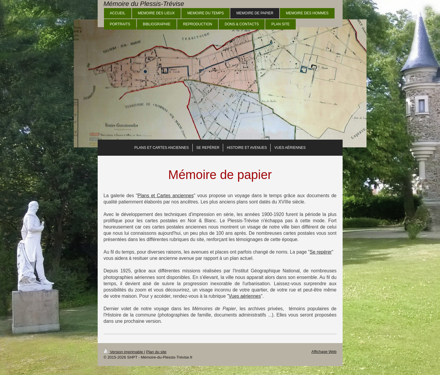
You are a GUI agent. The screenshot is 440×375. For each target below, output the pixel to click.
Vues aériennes (245, 296)
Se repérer (321, 251)
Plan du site (156, 352)
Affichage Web (323, 351)
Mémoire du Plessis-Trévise (144, 3)
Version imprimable (124, 352)
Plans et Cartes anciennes (165, 195)
